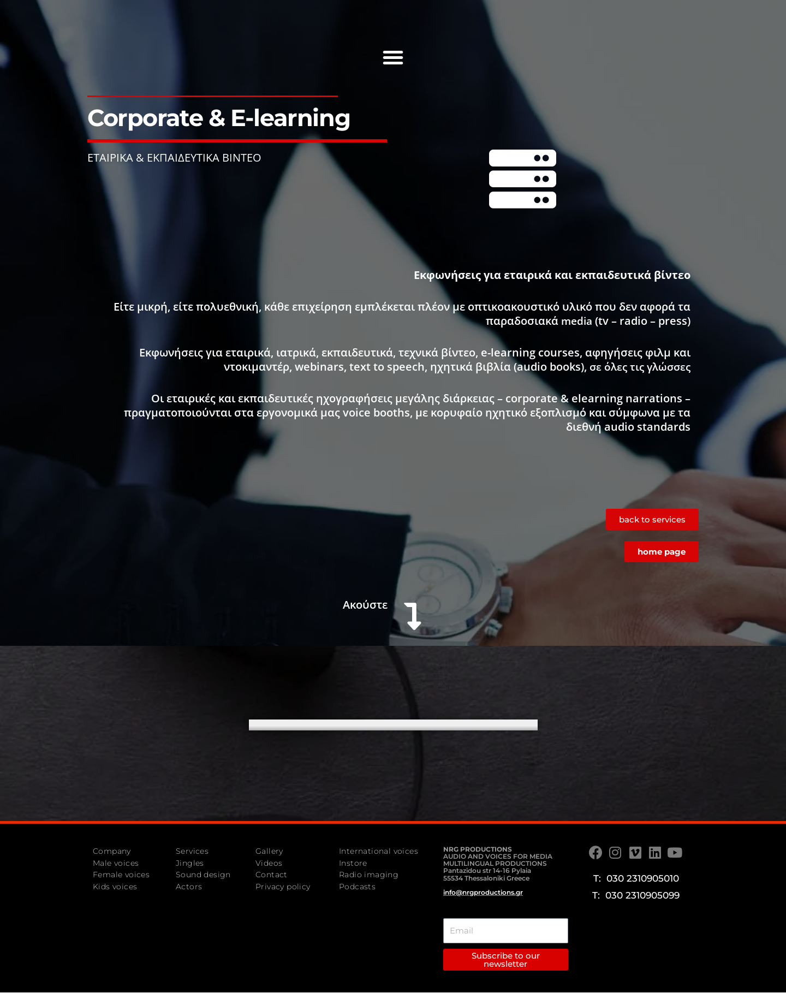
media (575, 327)
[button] (393, 57)
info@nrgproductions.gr (483, 899)
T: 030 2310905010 (636, 884)
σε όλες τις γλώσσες (637, 373)
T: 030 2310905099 (636, 901)
